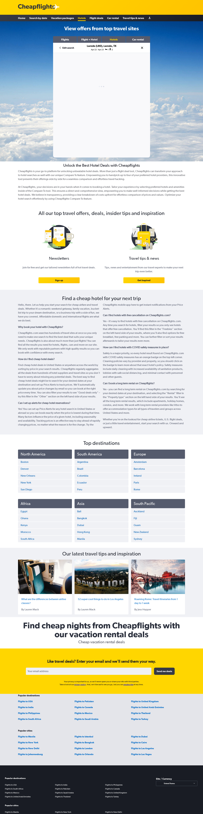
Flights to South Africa (29, 719)
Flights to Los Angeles (142, 748)
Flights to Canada (84, 707)
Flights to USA (25, 701)
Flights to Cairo (139, 742)
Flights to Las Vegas (141, 754)
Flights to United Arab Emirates (147, 707)
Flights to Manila (26, 736)
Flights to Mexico (83, 713)
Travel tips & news (133, 18)
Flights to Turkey (139, 719)
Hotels (82, 18)
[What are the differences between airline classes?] (45, 577)
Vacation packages (62, 18)
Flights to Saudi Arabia (86, 719)
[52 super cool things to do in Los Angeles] (101, 577)
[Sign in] (149, 18)
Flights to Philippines (29, 713)
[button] (65, 39)
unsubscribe (128, 684)
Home (21, 18)
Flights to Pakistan (84, 701)
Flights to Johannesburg (30, 754)
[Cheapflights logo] (36, 7)
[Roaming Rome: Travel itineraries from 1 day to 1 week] (158, 577)
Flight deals (96, 18)
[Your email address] (88, 671)
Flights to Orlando (84, 754)
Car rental (113, 18)
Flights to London (84, 748)
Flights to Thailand (140, 713)
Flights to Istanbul (84, 736)
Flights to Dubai (139, 736)
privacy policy (80, 684)
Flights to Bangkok (84, 742)
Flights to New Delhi (28, 748)
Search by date (38, 18)
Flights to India (26, 707)
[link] (59, 280)
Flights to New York (28, 742)
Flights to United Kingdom (145, 701)
